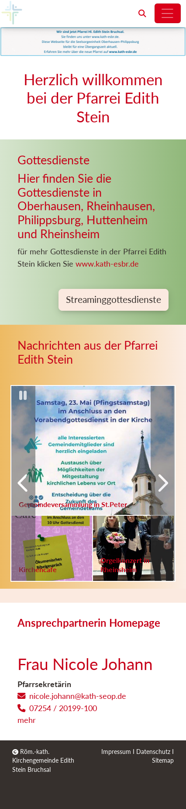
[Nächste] (163, 483)
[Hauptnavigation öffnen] (168, 13)
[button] (142, 13)
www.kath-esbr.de (108, 263)
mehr (26, 720)
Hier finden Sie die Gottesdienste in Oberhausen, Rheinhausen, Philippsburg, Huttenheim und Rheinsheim (86, 206)
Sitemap (163, 760)
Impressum (116, 751)
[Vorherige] (23, 483)
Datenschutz (153, 751)
